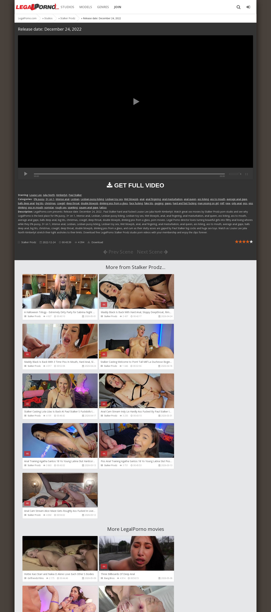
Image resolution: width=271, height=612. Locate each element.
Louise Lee (35, 195)
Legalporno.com (37, 7)
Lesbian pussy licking (92, 199)
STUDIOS (67, 7)
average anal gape (237, 199)
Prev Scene (118, 251)
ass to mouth (217, 199)
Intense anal (62, 199)
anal (142, 199)
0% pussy (39, 199)
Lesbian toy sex (114, 199)
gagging (159, 203)
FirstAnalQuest (35, 528)
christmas (50, 203)
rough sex (60, 207)
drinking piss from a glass (114, 203)
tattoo (103, 207)
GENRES (103, 7)
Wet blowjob (131, 199)
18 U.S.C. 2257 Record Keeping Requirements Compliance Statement (128, 605)
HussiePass (108, 528)
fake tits (148, 203)
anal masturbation (172, 199)
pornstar (49, 207)
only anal (237, 203)
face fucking (136, 203)
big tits (39, 203)
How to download (67, 595)
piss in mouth (35, 207)
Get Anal (183, 578)
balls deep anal (26, 203)
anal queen (190, 199)
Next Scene (152, 251)
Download (95, 242)
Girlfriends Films (36, 478)
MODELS (85, 7)
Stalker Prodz (28, 242)
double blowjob (89, 203)
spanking (73, 207)
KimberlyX (61, 195)
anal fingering (153, 199)
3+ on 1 (50, 199)
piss (245, 203)
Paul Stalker (75, 195)
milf (222, 203)
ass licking (203, 199)
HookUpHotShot (187, 478)
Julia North (49, 195)
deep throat (73, 203)
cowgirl (61, 203)
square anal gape (88, 207)
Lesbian (75, 199)
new (228, 203)
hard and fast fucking (184, 203)
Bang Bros (108, 478)
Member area (42, 595)
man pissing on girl (208, 203)
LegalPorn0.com (43, 605)
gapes (168, 203)
